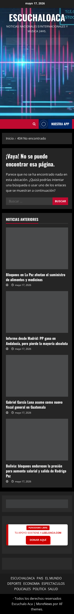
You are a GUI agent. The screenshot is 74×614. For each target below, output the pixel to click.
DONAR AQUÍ (38, 539)
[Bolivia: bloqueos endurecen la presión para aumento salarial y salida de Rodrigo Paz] (37, 440)
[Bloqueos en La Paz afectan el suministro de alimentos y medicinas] (37, 248)
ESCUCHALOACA (23, 578)
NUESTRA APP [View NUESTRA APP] (54, 124)
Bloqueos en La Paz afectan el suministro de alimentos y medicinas (35, 277)
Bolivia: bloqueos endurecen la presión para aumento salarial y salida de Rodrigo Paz (36, 470)
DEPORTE (14, 583)
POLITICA (39, 589)
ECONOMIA (31, 583)
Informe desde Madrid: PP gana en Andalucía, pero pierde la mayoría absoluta (37, 341)
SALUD (53, 589)
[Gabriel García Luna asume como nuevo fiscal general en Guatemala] (37, 376)
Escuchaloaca (37, 17)
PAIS (40, 578)
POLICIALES (22, 589)
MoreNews (44, 604)
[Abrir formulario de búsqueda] (34, 124)
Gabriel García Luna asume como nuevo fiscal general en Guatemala (34, 404)
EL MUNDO (53, 578)
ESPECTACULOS (53, 583)
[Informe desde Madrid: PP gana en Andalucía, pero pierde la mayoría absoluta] (37, 312)
